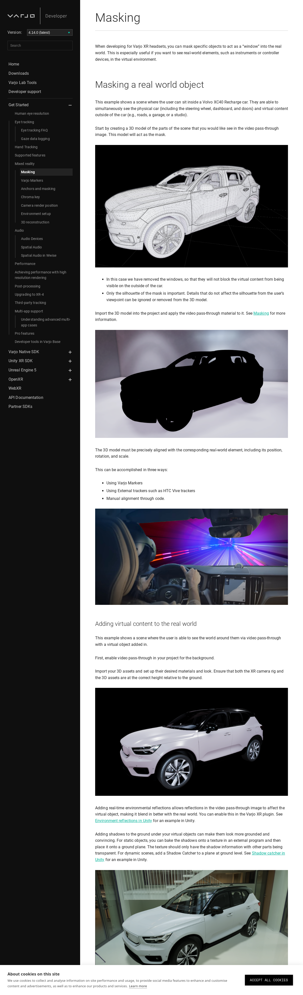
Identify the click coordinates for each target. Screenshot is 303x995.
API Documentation (26, 397)
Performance (25, 264)
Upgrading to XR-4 (29, 294)
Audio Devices (32, 239)
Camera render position (39, 205)
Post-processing (28, 286)
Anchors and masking (38, 189)
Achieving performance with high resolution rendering (40, 275)
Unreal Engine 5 (23, 370)
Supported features (30, 155)
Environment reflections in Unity (123, 820)
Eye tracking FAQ (34, 130)
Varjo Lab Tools (23, 82)
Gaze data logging (35, 139)
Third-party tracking (30, 303)
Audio (19, 230)
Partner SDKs (20, 406)
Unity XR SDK (21, 360)
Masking (28, 172)
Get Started (19, 104)
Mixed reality (25, 164)
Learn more (138, 986)
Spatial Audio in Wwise (38, 255)
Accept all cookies (269, 980)
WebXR (15, 388)
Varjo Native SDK (24, 351)
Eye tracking (24, 122)
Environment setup (36, 214)
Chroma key (30, 197)
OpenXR (16, 379)
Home (14, 64)
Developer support (25, 91)
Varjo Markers (32, 180)
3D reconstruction (35, 222)
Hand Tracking (26, 147)
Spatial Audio (31, 247)
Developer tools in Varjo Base (37, 342)
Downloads (19, 73)
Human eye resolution (32, 113)
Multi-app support (29, 311)
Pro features (24, 333)
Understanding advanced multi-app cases (45, 322)
